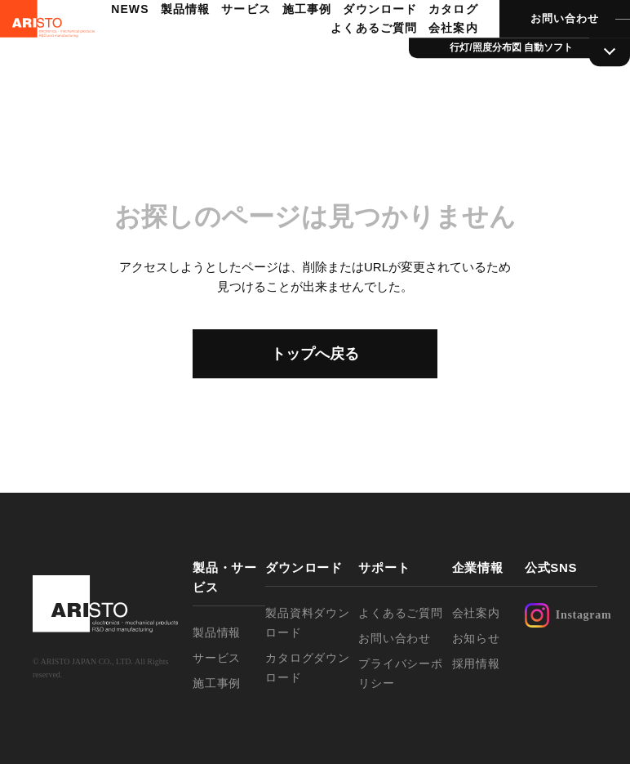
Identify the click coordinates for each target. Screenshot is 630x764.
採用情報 (476, 663)
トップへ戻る (315, 354)
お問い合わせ (542, 53)
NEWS (174, 43)
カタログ (275, 62)
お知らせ (476, 638)
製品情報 (228, 43)
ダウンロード (420, 43)
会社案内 (431, 62)
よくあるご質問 (354, 62)
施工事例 (347, 43)
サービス (288, 43)
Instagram (561, 615)
